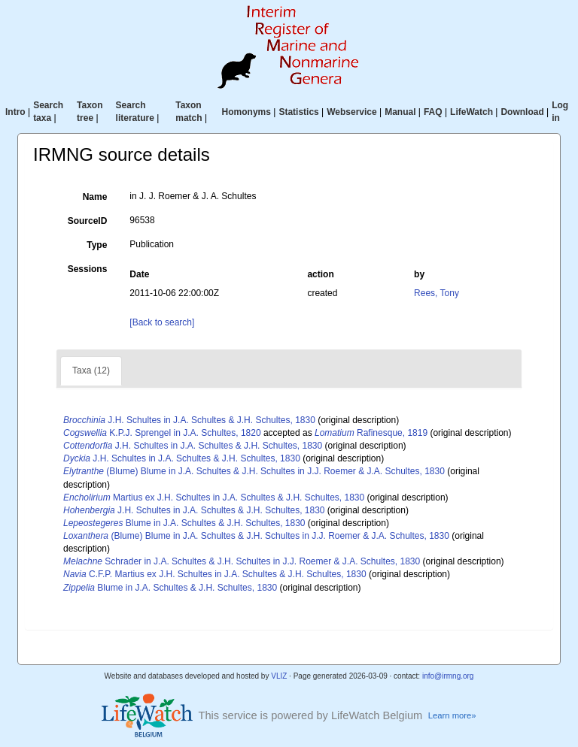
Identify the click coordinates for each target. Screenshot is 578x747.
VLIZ (279, 676)
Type (97, 245)
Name (95, 197)
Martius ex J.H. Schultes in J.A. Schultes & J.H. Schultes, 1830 (213, 497)
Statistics (298, 112)
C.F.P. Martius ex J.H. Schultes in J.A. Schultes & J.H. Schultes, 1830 (215, 574)
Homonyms (246, 112)
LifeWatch (471, 112)
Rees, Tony (436, 293)
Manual (400, 112)
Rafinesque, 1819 (371, 433)
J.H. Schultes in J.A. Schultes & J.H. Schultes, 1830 (189, 420)
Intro (15, 112)
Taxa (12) (91, 370)
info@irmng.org (448, 676)
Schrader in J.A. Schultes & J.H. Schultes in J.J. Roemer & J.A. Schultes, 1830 (241, 561)
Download (521, 112)
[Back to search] (161, 322)
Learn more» (452, 715)
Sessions (88, 269)
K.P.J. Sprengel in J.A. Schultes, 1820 (162, 433)
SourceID (88, 221)
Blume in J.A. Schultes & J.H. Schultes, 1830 (184, 523)
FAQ (433, 112)
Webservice (352, 112)
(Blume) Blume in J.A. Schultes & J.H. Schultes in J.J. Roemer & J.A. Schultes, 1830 (254, 471)
